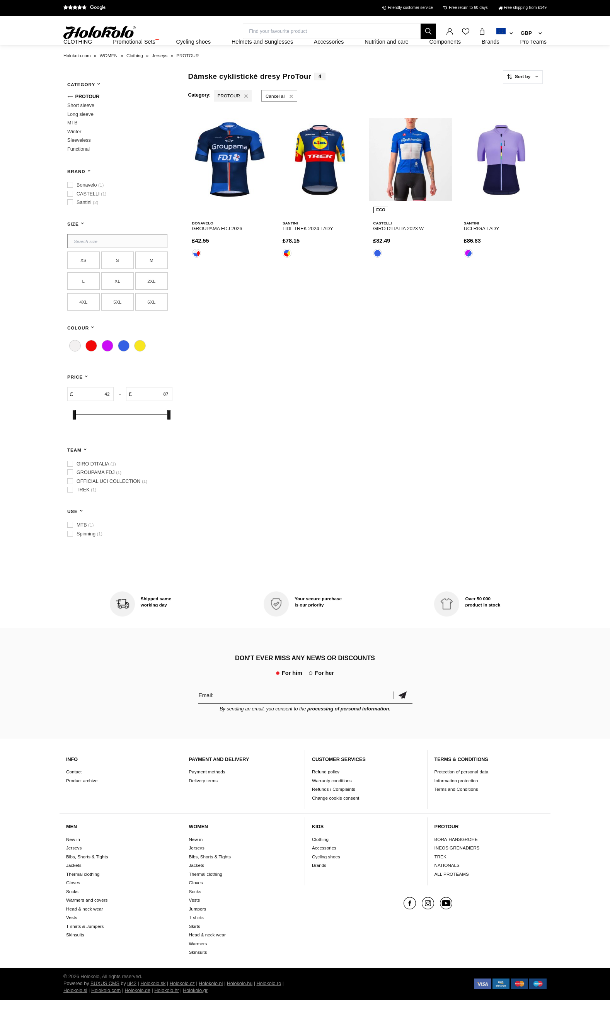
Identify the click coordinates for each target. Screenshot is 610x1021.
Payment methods (207, 792)
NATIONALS (447, 885)
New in (73, 860)
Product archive (81, 801)
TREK (440, 877)
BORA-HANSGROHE (456, 860)
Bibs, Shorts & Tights (87, 877)
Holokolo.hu (240, 1004)
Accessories (324, 868)
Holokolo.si (75, 1011)
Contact (74, 792)
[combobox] (504, 33)
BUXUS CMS (104, 1004)
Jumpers (197, 929)
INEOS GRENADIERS (457, 868)
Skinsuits (75, 955)
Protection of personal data (461, 792)
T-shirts (196, 938)
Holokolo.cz (182, 1004)
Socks (72, 912)
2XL (151, 301)
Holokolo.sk (152, 1004)
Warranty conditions (332, 801)
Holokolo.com (106, 1011)
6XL (151, 322)
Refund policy (325, 792)
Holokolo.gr (195, 1011)
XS (83, 281)
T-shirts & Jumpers (85, 947)
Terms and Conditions (456, 810)
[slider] (74, 435)
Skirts (194, 947)
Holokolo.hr (166, 1011)
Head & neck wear (84, 929)
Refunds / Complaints (333, 810)
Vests (71, 938)
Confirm (402, 716)
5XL (117, 322)
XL (117, 301)
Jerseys (74, 868)
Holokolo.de (137, 1011)
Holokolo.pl (211, 1004)
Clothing (320, 860)
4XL (83, 322)
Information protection (456, 801)
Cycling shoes (326, 877)
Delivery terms (203, 801)
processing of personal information (348, 729)
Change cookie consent (335, 818)
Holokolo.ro (268, 1004)
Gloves (73, 903)
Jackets (74, 885)
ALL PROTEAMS (451, 894)
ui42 (131, 1004)
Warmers (198, 964)
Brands (319, 885)
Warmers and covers (86, 920)
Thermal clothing (82, 894)
